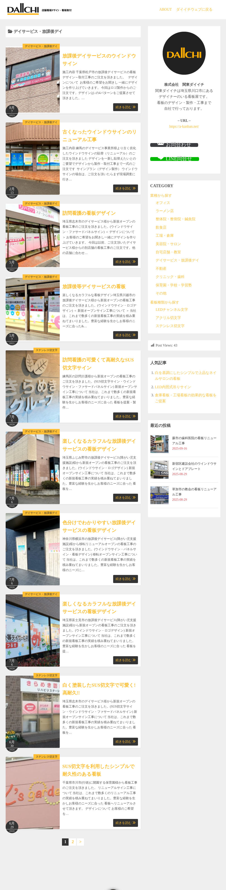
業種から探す (161, 195)
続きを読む (126, 107)
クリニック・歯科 (170, 277)
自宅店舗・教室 (168, 252)
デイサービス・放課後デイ (41, 46)
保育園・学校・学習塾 (174, 285)
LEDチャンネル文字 (172, 309)
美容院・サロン (168, 244)
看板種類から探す (164, 302)
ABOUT (165, 9)
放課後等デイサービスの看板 (94, 286)
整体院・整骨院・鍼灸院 (175, 219)
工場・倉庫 (165, 235)
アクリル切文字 (168, 318)
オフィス (163, 203)
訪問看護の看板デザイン (89, 213)
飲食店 (161, 227)
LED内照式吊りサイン (173, 387)
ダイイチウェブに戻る (194, 9)
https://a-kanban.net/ (184, 126)
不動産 (161, 268)
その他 (161, 293)
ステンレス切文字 (46, 350)
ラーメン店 (165, 211)
